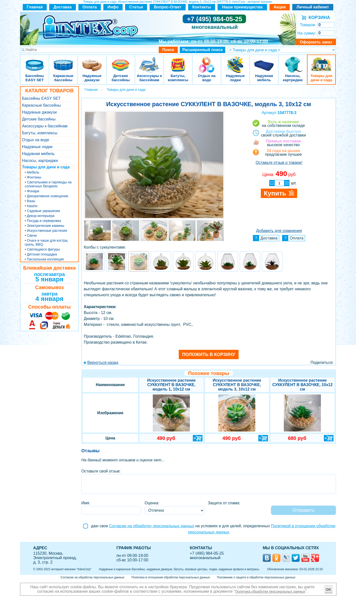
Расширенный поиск (202, 50)
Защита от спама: (224, 503)
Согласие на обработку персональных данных (151, 526)
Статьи (136, 7)
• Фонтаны (33, 177)
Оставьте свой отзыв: (101, 471)
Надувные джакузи (92, 61)
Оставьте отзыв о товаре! (279, 162)
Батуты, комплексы (178, 61)
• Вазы (30, 201)
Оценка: (152, 503)
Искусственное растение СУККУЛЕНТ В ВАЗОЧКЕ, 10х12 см (302, 384)
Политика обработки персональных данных (270, 591)
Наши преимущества (242, 7)
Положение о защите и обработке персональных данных (256, 577)
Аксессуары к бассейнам (149, 61)
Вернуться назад (102, 362)
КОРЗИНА (318, 17)
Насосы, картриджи (292, 61)
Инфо (113, 7)
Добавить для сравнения (279, 231)
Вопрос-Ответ (167, 7)
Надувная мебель (264, 61)
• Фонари (32, 191)
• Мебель (32, 172)
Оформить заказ (316, 42)
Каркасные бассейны (63, 61)
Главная (35, 7)
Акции (279, 7)
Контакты (201, 7)
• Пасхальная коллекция (44, 259)
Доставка (62, 7)
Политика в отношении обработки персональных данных (171, 577)
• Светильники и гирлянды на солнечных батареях (48, 184)
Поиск (168, 50)
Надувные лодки (235, 61)
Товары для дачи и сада (322, 61)
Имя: (85, 503)
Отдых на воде (206, 61)
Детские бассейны (120, 61)
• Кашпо (31, 206)
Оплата (90, 7)
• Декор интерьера (39, 216)
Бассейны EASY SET (34, 61)
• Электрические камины (44, 226)
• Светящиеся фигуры (42, 249)
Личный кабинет (313, 7)
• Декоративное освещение (46, 196)
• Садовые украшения (42, 211)
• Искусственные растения (46, 231)
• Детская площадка (41, 254)
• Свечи (31, 235)
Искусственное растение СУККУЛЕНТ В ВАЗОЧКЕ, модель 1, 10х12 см (171, 384)
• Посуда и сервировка (43, 221)
